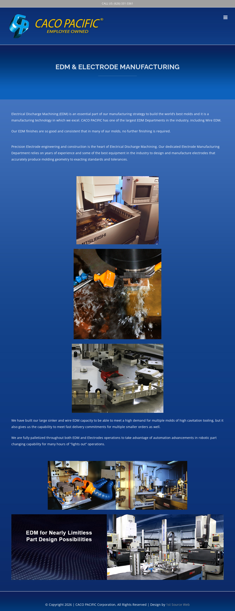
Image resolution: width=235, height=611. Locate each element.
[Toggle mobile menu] (225, 17)
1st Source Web (178, 604)
